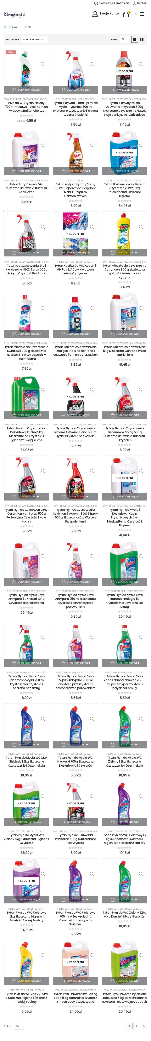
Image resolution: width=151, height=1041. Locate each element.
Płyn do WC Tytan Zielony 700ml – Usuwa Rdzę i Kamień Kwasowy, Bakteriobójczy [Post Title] (26, 107)
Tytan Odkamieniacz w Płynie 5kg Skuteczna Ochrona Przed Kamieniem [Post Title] (124, 351)
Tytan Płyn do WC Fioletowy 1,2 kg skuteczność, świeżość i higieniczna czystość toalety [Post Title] (124, 839)
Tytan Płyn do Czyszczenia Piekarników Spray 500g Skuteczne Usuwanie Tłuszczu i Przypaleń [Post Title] (124, 434)
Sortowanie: (12, 39)
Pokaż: (114, 39)
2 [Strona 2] (136, 1026)
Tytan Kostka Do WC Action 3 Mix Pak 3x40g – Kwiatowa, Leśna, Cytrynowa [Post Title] (76, 270)
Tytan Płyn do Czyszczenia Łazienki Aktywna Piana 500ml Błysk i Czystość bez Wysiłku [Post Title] (75, 432)
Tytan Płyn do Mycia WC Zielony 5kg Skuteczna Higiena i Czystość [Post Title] (26, 839)
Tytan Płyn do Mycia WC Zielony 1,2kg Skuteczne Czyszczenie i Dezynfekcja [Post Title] (124, 762)
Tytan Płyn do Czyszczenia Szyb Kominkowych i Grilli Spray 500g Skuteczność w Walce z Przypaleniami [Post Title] (75, 515)
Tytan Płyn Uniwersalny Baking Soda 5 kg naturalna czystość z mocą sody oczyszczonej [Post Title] (75, 998)
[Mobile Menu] (142, 14)
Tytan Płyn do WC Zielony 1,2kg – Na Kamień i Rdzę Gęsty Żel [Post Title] (124, 914)
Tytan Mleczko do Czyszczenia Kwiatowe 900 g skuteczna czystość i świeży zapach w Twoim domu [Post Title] (26, 353)
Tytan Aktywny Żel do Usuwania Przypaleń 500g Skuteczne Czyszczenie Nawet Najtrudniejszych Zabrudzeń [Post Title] (124, 109)
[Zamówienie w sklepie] (34, 39)
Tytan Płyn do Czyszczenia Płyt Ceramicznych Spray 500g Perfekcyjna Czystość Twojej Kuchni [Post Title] (26, 515)
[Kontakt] (140, 3)
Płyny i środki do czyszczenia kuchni (121, 99)
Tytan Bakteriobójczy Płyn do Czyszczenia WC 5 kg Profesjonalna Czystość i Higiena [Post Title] (124, 190)
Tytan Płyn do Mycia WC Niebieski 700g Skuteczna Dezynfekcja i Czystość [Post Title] (75, 762)
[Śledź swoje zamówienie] (111, 3)
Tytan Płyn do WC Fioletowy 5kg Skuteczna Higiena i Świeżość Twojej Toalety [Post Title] (26, 917)
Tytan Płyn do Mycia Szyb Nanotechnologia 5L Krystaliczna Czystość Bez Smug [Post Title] (124, 601)
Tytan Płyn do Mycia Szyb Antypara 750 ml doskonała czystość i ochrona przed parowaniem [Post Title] (75, 601)
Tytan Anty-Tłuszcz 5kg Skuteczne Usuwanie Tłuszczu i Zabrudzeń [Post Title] (26, 188)
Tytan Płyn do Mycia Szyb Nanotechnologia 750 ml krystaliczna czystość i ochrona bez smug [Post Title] (26, 682)
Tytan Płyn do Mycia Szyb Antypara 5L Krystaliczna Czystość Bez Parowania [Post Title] (26, 599)
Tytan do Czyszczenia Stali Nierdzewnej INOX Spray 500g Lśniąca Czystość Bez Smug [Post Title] (26, 270)
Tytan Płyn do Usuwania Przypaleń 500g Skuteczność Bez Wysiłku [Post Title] (75, 839)
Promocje (9, 99)
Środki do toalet (42, 99)
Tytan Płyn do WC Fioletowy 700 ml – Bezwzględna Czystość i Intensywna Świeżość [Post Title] (75, 918)
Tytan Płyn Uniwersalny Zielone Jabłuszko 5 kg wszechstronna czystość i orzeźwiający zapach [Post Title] (124, 998)
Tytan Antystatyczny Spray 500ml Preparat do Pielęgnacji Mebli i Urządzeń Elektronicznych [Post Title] (75, 190)
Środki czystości (24, 99)
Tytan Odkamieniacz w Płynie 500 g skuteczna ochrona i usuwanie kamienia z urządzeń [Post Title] (75, 351)
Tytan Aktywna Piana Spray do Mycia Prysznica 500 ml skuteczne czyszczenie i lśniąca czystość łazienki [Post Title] (75, 109)
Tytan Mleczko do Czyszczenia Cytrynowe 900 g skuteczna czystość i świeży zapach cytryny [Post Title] (125, 271)
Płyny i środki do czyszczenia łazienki (72, 424)
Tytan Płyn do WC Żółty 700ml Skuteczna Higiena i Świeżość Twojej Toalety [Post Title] (26, 998)
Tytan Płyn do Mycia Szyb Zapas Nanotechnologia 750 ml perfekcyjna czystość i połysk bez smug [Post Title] (124, 682)
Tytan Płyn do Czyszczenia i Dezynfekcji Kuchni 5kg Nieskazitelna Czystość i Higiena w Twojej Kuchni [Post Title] (26, 434)
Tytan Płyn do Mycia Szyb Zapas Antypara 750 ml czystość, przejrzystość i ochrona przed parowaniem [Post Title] (75, 682)
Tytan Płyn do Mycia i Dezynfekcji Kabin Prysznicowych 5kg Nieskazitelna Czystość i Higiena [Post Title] (124, 517)
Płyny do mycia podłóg (66, 990)
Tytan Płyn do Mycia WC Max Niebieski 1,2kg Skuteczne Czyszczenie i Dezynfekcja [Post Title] (26, 762)
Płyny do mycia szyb (66, 99)
